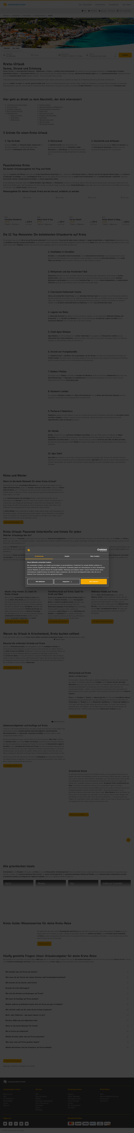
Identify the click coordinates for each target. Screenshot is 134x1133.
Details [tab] (67, 556)
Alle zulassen (93, 581)
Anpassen (67, 581)
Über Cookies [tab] (94, 556)
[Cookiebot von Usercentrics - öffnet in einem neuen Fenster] (99, 550)
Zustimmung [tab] (39, 556)
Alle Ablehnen (40, 581)
